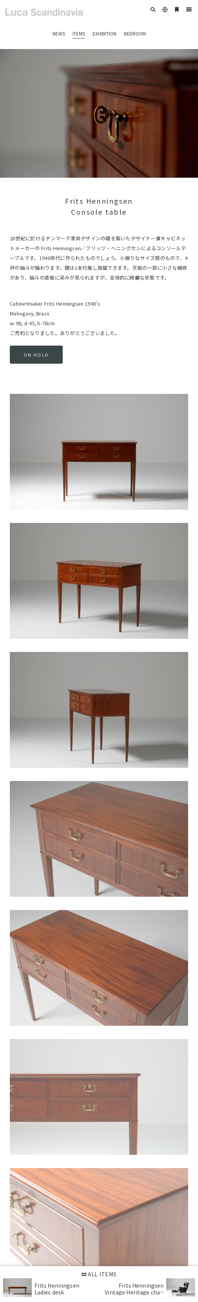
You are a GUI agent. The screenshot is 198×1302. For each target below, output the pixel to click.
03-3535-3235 (33, 1194)
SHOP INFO (21, 1156)
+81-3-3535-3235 (35, 1248)
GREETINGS (130, 1144)
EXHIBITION (104, 33)
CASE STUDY (161, 1144)
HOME (16, 1144)
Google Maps (24, 1208)
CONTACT (49, 1156)
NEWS (59, 33)
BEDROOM (135, 33)
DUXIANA (103, 1144)
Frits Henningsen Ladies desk (56, 1289)
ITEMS (79, 33)
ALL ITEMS (99, 1274)
